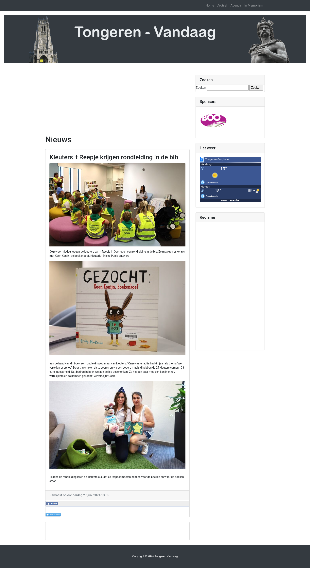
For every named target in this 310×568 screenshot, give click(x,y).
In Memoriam (253, 5)
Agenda (236, 5)
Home (210, 5)
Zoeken (201, 88)
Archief (222, 5)
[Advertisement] (117, 102)
